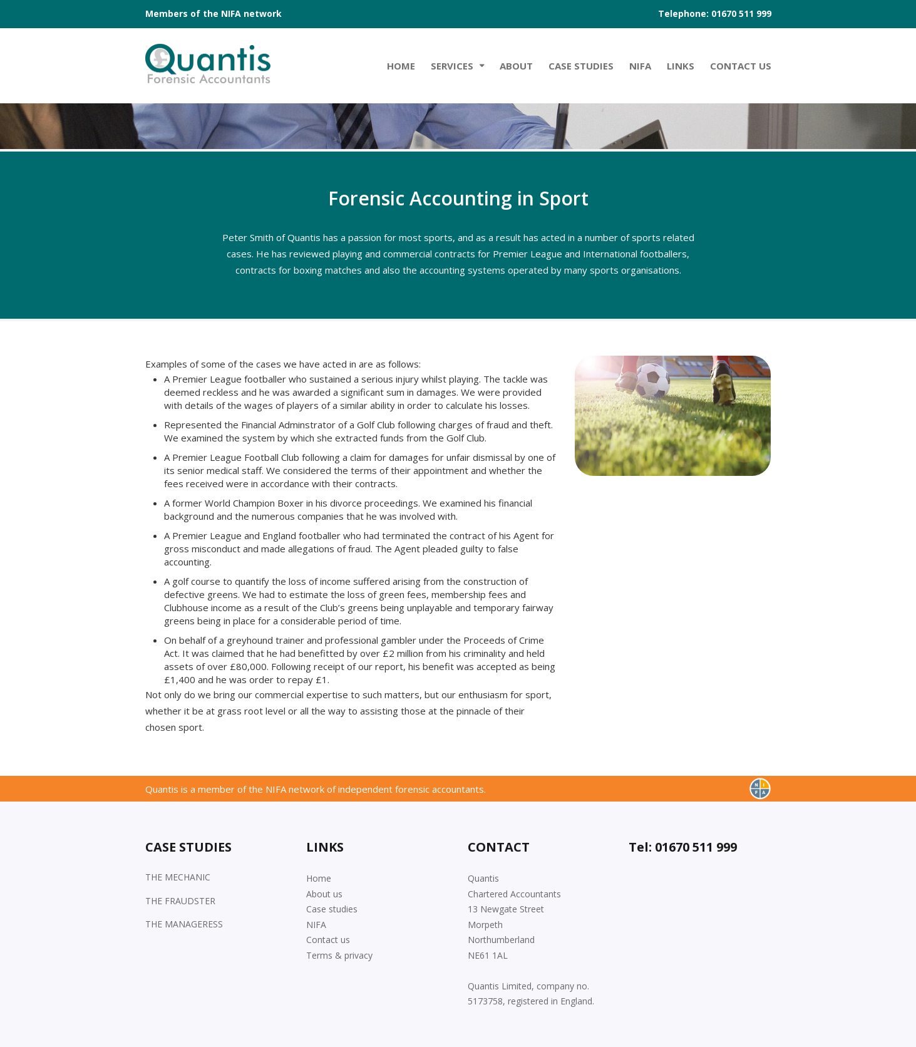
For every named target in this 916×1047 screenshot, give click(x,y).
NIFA (640, 65)
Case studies (581, 65)
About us (324, 894)
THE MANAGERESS (184, 924)
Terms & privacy (339, 955)
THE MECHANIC (177, 877)
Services (452, 65)
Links (680, 65)
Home (401, 65)
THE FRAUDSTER (180, 901)
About (516, 65)
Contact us (328, 940)
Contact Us (740, 65)
